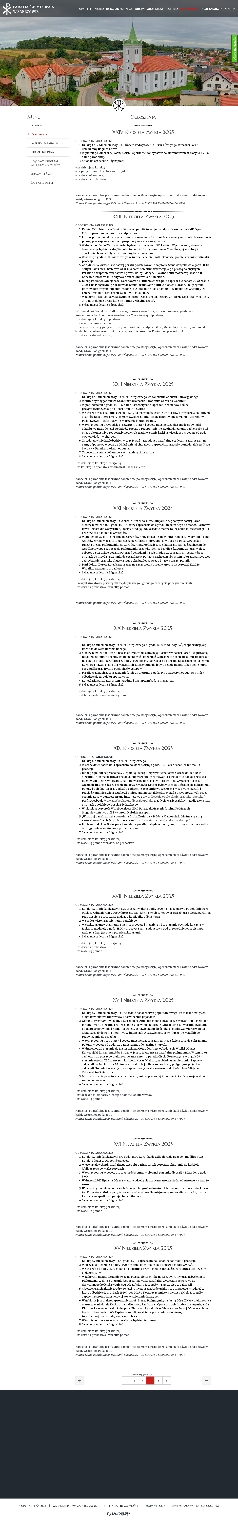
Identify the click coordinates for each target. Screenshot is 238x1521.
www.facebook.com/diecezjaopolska (128, 800)
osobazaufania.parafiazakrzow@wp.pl (163, 820)
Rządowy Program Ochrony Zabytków (45, 163)
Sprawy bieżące (41, 174)
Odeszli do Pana (42, 152)
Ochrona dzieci (42, 182)
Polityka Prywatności (121, 1505)
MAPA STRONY (155, 1505)
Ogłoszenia (39, 134)
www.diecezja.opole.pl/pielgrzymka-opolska (173, 796)
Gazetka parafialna (45, 143)
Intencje (36, 125)
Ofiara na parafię (234, 48)
